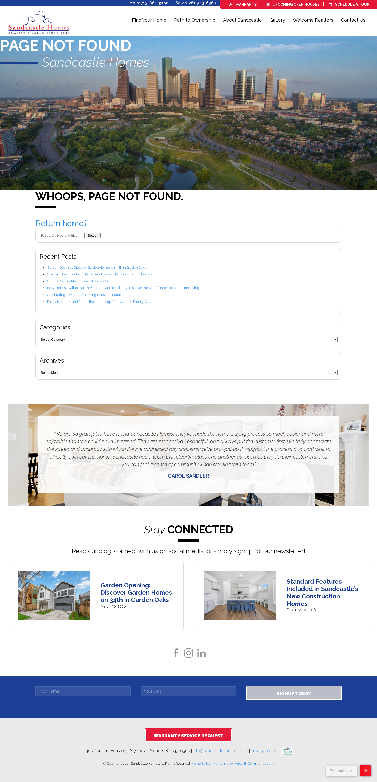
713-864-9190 (154, 3)
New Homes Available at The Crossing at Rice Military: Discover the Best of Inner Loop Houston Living (123, 288)
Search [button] (93, 235)
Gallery (277, 20)
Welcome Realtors (313, 20)
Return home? (61, 223)
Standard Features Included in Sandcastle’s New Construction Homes (99, 274)
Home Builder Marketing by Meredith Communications (232, 763)
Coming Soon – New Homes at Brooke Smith (80, 281)
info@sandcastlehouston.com (220, 750)
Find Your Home (149, 20)
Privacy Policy (266, 750)
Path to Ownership (194, 20)
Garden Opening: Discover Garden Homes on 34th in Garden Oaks (96, 267)
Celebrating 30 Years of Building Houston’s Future (84, 295)
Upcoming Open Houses (293, 4)
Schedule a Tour (349, 4)
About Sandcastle (242, 20)
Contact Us (353, 20)
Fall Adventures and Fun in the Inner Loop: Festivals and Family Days (99, 302)
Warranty (243, 4)
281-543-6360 (202, 3)
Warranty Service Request (188, 735)
